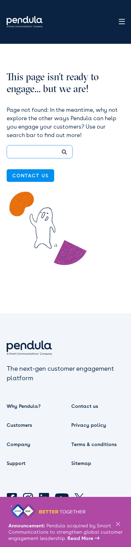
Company (18, 444)
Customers (19, 425)
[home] (23, 22)
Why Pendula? (24, 406)
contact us (30, 175)
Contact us (84, 406)
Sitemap (81, 463)
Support (16, 463)
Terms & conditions (94, 444)
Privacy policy (88, 425)
